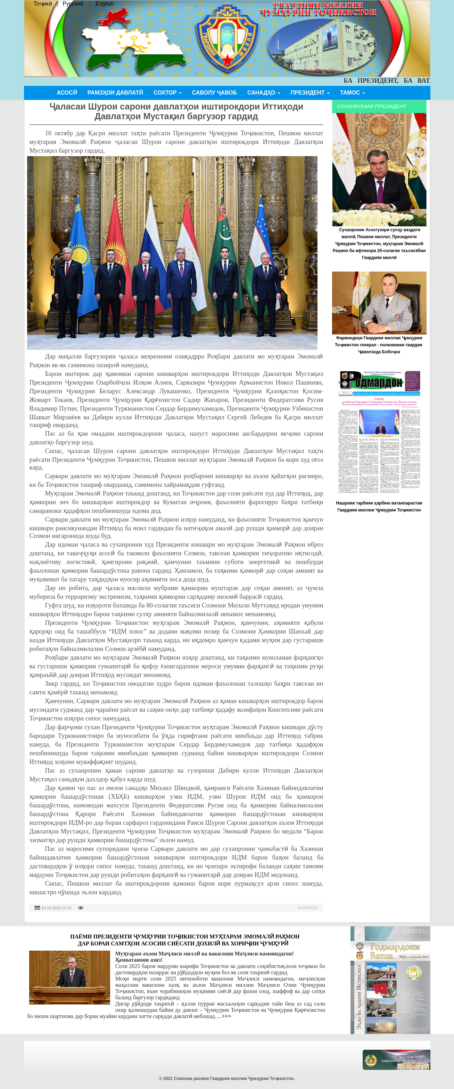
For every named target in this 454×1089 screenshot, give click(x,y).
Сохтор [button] (168, 93)
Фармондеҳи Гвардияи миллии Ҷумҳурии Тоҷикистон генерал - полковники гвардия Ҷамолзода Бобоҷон (379, 345)
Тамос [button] (352, 93)
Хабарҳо (308, 907)
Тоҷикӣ (42, 4)
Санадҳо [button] (263, 93)
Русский (73, 4)
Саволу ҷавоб (214, 93)
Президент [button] (310, 93)
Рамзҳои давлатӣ (115, 93)
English (105, 4)
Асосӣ (67, 93)
